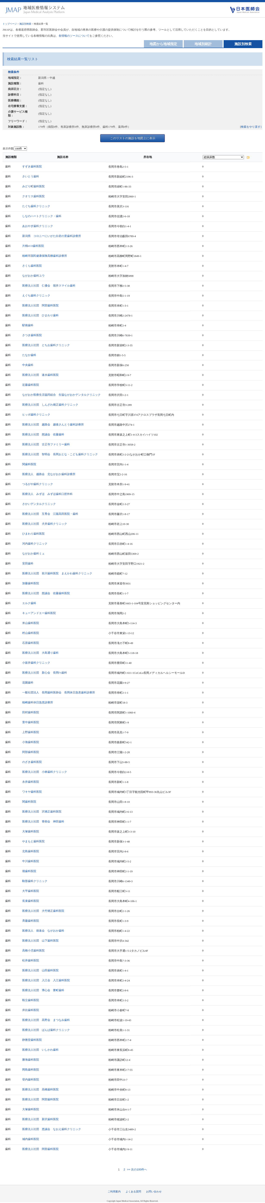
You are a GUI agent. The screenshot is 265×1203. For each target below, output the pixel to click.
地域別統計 (203, 44)
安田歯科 (27, 563)
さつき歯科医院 (32, 335)
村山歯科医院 (30, 633)
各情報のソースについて (74, 35)
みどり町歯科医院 (33, 186)
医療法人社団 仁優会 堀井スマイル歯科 (48, 285)
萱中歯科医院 (30, 722)
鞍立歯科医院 (30, 1000)
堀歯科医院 (29, 871)
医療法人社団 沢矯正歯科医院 (41, 811)
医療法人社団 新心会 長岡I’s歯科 (44, 672)
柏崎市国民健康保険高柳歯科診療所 (44, 255)
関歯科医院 (29, 464)
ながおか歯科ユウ (33, 275)
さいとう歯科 (30, 176)
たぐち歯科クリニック (36, 206)
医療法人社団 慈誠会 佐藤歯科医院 (46, 593)
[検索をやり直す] (251, 126)
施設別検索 (25, 23)
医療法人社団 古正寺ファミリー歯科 (46, 444)
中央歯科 (27, 365)
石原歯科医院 (30, 642)
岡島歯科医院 (30, 1069)
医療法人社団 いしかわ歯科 (40, 1049)
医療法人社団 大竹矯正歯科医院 (43, 910)
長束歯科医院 (30, 900)
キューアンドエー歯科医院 (39, 613)
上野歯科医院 (30, 732)
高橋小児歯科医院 (33, 950)
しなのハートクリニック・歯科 (41, 216)
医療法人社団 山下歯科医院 (40, 940)
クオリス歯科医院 (33, 196)
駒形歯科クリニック (34, 881)
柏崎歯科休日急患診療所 (37, 702)
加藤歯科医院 (30, 583)
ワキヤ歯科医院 (32, 791)
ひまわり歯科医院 (33, 533)
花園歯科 (27, 682)
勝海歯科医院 (30, 1059)
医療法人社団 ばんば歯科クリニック (46, 1029)
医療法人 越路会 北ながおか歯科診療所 (48, 474)
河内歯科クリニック (34, 543)
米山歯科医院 (30, 623)
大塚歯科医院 (30, 831)
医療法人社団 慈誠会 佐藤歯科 (43, 434)
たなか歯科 (29, 355)
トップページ (10, 23)
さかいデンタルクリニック (39, 503)
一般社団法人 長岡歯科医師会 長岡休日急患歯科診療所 (58, 692)
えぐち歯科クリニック (36, 295)
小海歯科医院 (30, 742)
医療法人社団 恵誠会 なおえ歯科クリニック (51, 1129)
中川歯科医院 (30, 861)
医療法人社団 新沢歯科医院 (40, 1119)
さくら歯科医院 (32, 265)
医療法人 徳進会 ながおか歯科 (43, 930)
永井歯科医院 (30, 781)
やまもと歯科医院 (33, 841)
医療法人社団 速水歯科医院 (40, 374)
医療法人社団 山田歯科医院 (40, 970)
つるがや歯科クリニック (37, 484)
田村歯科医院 (30, 712)
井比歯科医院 (30, 1010)
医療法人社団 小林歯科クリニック (44, 771)
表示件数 (8, 148)
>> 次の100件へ (136, 1169)
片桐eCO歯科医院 (33, 245)
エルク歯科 (29, 603)
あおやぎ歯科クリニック (37, 226)
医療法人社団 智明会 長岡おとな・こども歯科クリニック (60, 454)
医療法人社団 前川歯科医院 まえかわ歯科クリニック (57, 573)
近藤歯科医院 (30, 384)
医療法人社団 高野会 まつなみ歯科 (46, 1020)
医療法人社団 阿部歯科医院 (40, 305)
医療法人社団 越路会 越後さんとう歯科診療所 (53, 424)
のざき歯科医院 (32, 762)
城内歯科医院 (30, 1139)
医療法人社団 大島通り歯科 (40, 652)
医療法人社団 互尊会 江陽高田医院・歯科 (50, 513)
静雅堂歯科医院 (32, 1039)
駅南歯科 (27, 325)
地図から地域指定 (163, 44)
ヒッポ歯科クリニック (36, 414)
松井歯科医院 (30, 960)
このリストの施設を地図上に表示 (132, 138)
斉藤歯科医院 (30, 920)
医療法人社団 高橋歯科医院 (40, 1089)
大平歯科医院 (30, 891)
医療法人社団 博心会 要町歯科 (43, 990)
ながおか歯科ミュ (33, 553)
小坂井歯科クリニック (36, 662)
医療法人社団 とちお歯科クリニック (46, 345)
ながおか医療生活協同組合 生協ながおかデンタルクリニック (61, 394)
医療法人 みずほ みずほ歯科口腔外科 (47, 494)
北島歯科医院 (30, 851)
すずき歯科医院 (32, 166)
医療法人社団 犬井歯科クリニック (44, 523)
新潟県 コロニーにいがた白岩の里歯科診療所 (51, 236)
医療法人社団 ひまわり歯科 (40, 315)
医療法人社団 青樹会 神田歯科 (43, 821)
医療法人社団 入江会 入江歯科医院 (46, 980)
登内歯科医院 (30, 1079)
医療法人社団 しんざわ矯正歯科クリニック (50, 404)
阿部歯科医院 (30, 752)
